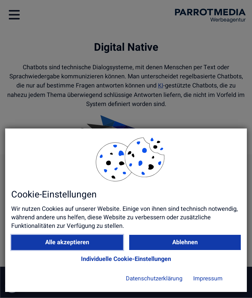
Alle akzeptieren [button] (79, 248)
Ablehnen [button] (167, 248)
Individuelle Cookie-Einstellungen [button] (123, 265)
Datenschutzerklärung (119, 284)
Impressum (174, 284)
